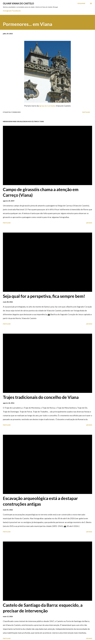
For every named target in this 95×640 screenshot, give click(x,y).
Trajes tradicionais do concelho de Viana (41, 397)
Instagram (7, 10)
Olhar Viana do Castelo (18, 3)
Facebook (16, 10)
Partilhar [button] (86, 112)
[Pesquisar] (81, 3)
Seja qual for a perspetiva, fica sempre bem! (44, 296)
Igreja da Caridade (47, 106)
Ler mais (89, 223)
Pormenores (16, 112)
